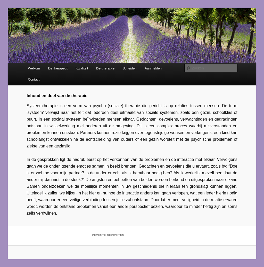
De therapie (105, 68)
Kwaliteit (82, 68)
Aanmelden (153, 68)
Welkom (34, 68)
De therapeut (58, 68)
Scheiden (130, 68)
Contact (33, 79)
